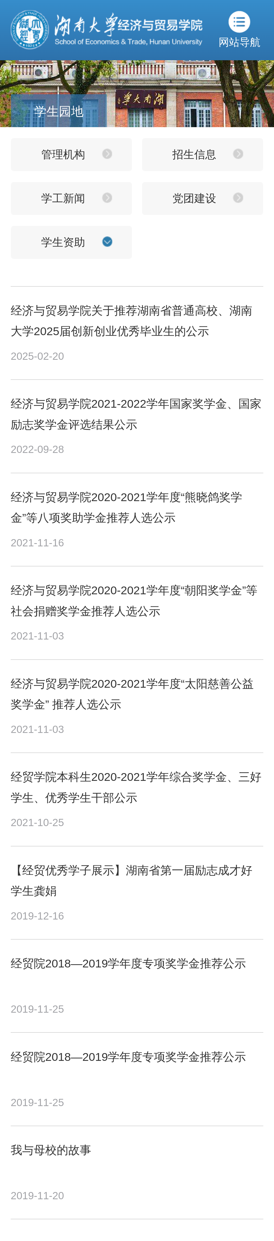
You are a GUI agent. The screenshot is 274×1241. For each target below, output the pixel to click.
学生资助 (63, 242)
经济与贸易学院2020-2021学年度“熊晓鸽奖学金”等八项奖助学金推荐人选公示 (126, 507)
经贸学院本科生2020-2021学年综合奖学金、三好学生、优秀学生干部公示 (136, 787)
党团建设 (194, 198)
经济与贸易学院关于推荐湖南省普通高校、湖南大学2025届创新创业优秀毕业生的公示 (131, 321)
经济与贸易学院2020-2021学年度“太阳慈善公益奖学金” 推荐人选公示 (132, 694)
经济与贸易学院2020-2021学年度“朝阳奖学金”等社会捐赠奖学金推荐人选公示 (134, 600)
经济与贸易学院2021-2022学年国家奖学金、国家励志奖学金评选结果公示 (136, 414)
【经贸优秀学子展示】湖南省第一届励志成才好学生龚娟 (131, 880)
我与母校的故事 (51, 1150)
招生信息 (194, 154)
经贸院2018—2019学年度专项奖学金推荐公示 (128, 963)
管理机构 (63, 154)
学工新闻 (63, 198)
